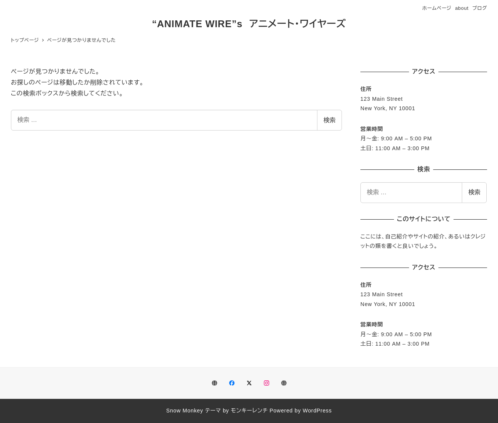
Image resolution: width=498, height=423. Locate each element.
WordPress (317, 411)
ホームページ (437, 8)
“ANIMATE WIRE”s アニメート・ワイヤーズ (249, 23)
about (462, 8)
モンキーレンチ (249, 411)
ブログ (479, 8)
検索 (329, 120)
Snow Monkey (184, 411)
